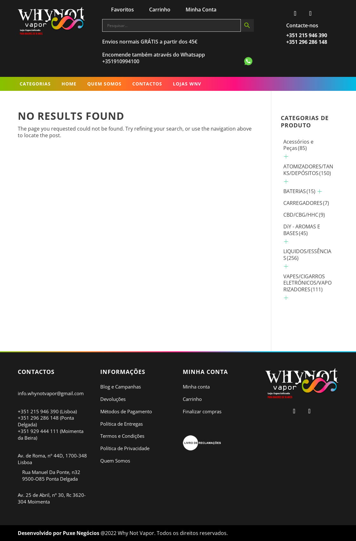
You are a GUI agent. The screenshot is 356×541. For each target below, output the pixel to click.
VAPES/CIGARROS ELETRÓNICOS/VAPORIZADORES (307, 283)
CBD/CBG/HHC (304, 214)
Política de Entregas (121, 424)
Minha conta (196, 386)
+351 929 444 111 (38, 431)
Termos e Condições (122, 436)
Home (69, 84)
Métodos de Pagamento (126, 411)
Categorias (35, 84)
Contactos (147, 84)
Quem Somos (104, 84)
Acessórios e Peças (298, 145)
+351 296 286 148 (38, 418)
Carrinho (192, 399)
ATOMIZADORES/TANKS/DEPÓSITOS (308, 170)
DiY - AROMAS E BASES (301, 230)
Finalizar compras (202, 411)
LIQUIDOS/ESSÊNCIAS (307, 254)
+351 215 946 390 (38, 411)
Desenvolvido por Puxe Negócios (59, 533)
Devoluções (113, 399)
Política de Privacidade (124, 448)
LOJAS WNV (187, 84)
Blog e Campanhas (120, 386)
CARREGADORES (306, 202)
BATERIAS (299, 191)
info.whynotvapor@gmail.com (51, 393)
